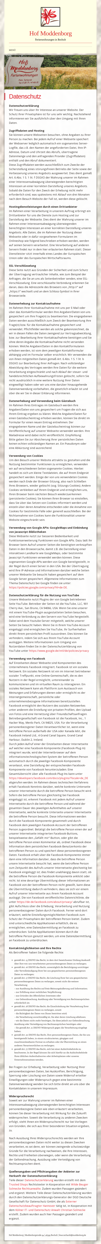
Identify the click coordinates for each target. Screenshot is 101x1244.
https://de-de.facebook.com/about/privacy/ (45, 902)
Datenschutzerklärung (39, 1180)
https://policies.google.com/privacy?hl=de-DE (38, 587)
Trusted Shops (18, 1184)
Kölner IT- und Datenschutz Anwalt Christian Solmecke (50, 1210)
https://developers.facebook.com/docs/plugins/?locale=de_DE (48, 778)
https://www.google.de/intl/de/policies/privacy (59, 650)
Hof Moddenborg (50, 33)
